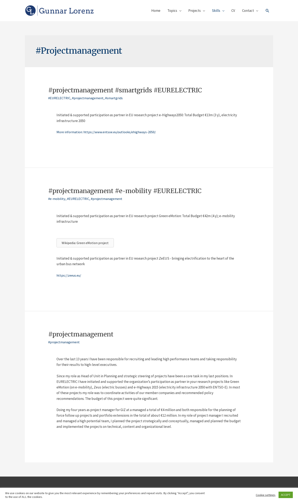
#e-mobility (57, 198)
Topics (172, 10)
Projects (194, 10)
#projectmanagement (88, 98)
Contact (248, 10)
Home (155, 10)
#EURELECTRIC (59, 98)
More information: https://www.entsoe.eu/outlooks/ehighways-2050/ (107, 132)
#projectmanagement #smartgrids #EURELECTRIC (125, 90)
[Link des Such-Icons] (267, 10)
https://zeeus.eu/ (69, 275)
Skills (216, 10)
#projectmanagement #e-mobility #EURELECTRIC (125, 191)
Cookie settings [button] (265, 495)
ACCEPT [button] (285, 495)
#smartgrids (116, 98)
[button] (85, 242)
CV (233, 10)
